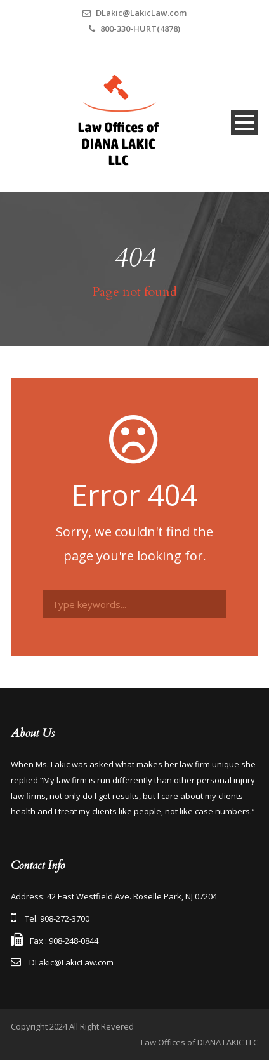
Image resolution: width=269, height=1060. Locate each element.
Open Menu (244, 122)
